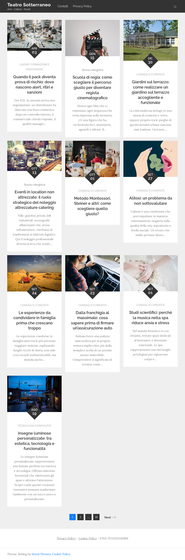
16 (96, 517)
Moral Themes (41, 554)
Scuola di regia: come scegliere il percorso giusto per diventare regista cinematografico (92, 87)
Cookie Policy (88, 538)
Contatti (63, 6)
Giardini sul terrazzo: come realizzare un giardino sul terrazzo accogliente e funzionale (150, 92)
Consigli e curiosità (150, 74)
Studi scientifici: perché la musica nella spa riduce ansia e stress (150, 317)
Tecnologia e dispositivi (34, 425)
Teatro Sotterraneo (29, 4)
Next (110, 517)
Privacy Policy (82, 6)
